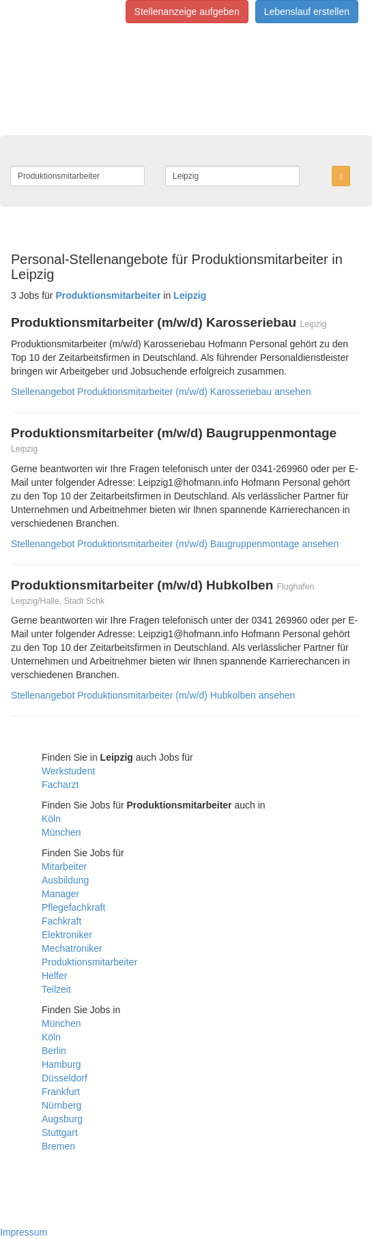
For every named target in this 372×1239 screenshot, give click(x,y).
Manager (60, 893)
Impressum (23, 1232)
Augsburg (62, 1118)
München (61, 832)
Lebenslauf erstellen (306, 11)
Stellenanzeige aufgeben (187, 11)
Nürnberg (61, 1105)
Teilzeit (56, 989)
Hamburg (61, 1064)
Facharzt (60, 784)
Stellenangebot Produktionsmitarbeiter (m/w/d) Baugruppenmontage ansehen (175, 543)
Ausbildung (65, 880)
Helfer (54, 975)
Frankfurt (61, 1091)
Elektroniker (67, 934)
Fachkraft (61, 921)
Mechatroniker (72, 948)
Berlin (54, 1050)
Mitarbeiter (64, 866)
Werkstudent (68, 771)
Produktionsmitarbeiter (89, 962)
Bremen (58, 1146)
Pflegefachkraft (73, 907)
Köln (51, 818)
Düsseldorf (64, 1078)
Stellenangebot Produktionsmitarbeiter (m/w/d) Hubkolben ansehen (153, 695)
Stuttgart (60, 1132)
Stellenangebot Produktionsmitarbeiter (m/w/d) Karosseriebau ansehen (161, 391)
